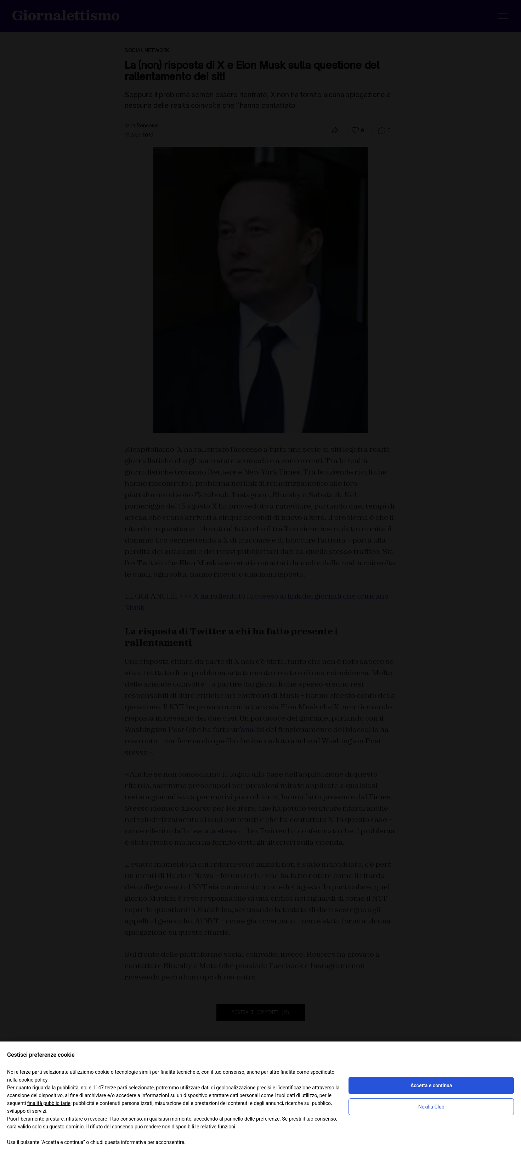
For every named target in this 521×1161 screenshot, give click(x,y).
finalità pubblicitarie (48, 1103)
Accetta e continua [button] (431, 1085)
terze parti (116, 1087)
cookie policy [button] (33, 1080)
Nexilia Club (431, 1107)
